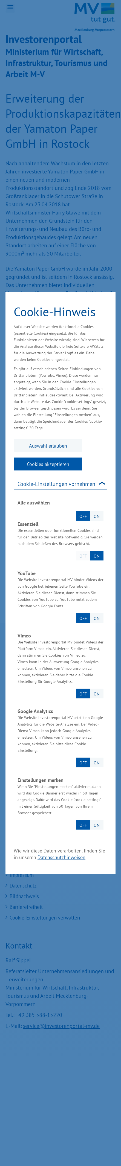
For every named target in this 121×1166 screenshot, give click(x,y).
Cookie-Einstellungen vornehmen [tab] (56, 484)
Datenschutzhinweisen (61, 857)
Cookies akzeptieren (48, 464)
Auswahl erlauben (48, 446)
